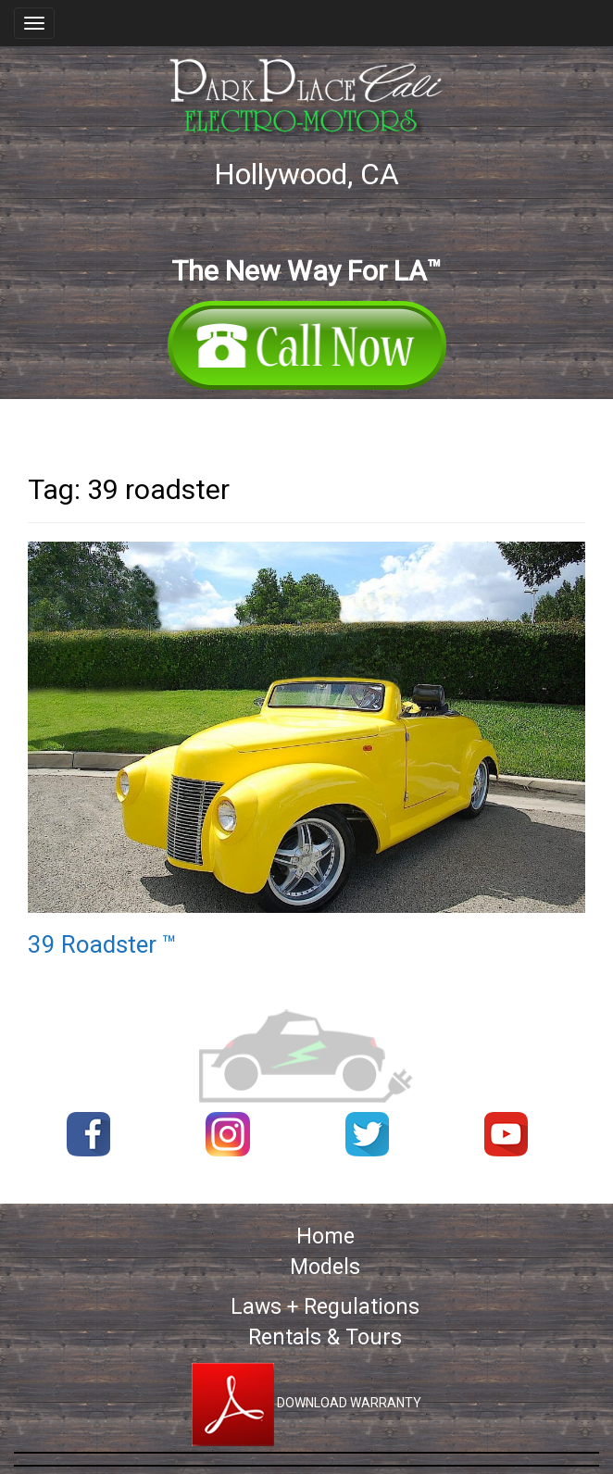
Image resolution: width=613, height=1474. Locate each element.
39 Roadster (102, 944)
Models (325, 1267)
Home (325, 1236)
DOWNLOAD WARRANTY (306, 1402)
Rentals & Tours (325, 1337)
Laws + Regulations (325, 1306)
